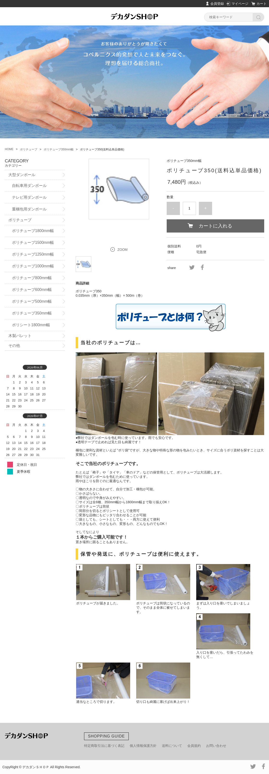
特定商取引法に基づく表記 (104, 746)
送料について (172, 746)
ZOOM (122, 250)
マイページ (240, 4)
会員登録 (217, 4)
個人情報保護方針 (143, 746)
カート (262, 4)
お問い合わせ (216, 746)
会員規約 (194, 746)
